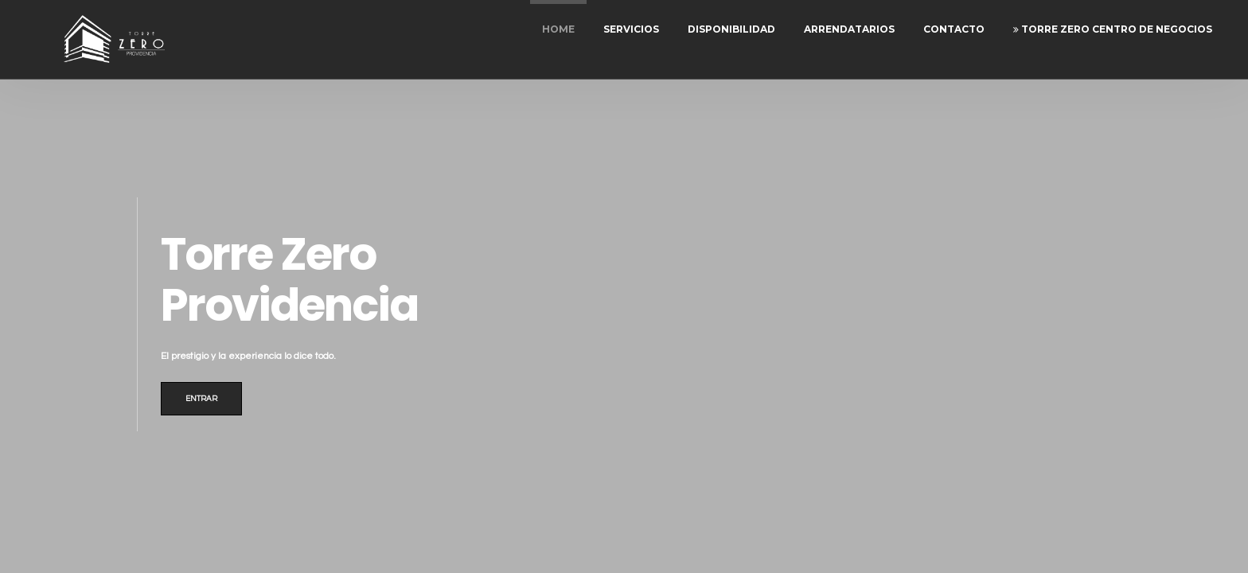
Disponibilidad (731, 29)
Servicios (631, 29)
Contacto (954, 29)
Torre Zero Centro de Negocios (1112, 29)
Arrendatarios (849, 29)
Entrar (201, 399)
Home (558, 29)
